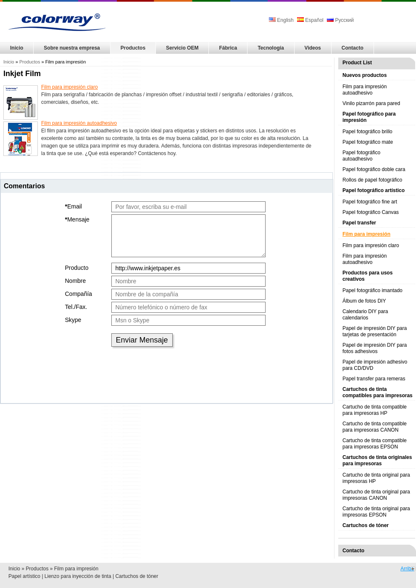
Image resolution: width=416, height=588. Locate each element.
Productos (133, 48)
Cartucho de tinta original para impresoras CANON (376, 495)
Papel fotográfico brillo (367, 131)
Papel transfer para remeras (373, 379)
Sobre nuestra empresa (72, 48)
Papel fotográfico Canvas (370, 212)
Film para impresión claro (370, 245)
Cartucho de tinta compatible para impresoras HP (374, 410)
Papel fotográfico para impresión (369, 117)
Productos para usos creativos (367, 276)
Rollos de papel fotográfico (372, 180)
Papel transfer (359, 223)
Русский (340, 20)
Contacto (352, 48)
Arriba (407, 569)
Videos (313, 48)
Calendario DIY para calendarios (365, 315)
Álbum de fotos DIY (364, 301)
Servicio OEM (182, 48)
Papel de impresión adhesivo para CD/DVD (374, 365)
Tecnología (271, 48)
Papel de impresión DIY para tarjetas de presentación (374, 331)
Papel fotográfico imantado (372, 290)
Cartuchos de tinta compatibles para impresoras (377, 392)
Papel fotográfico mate (367, 142)
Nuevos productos (364, 75)
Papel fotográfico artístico (373, 190)
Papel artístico (24, 576)
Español (310, 20)
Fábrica (228, 48)
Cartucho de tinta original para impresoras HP (376, 478)
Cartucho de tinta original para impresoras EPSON (376, 512)
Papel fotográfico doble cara (373, 169)
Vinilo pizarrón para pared (371, 103)
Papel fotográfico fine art (369, 202)
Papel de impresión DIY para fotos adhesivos (374, 348)
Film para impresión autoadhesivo (364, 90)
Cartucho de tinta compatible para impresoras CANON (374, 427)
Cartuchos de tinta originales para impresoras (377, 460)
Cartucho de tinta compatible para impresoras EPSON (374, 444)
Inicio (16, 48)
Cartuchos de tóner (365, 525)
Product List (357, 63)
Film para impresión (366, 234)
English (282, 20)
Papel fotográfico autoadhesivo (361, 156)
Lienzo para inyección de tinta (78, 576)
